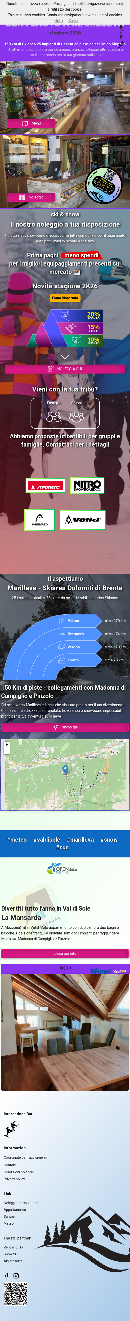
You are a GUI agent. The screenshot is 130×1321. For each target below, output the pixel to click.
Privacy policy (14, 1179)
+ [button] (6, 745)
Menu (31, 123)
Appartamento (15, 1209)
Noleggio (31, 197)
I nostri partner (17, 1238)
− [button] (6, 751)
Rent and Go (13, 1247)
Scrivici (9, 1216)
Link (7, 1194)
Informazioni (15, 1148)
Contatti (10, 1165)
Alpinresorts (13, 1261)
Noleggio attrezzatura (21, 1203)
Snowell (10, 1254)
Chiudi (73, 21)
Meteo (9, 1223)
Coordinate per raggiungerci (25, 1157)
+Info (58, 21)
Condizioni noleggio (19, 1172)
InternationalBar (18, 1114)
